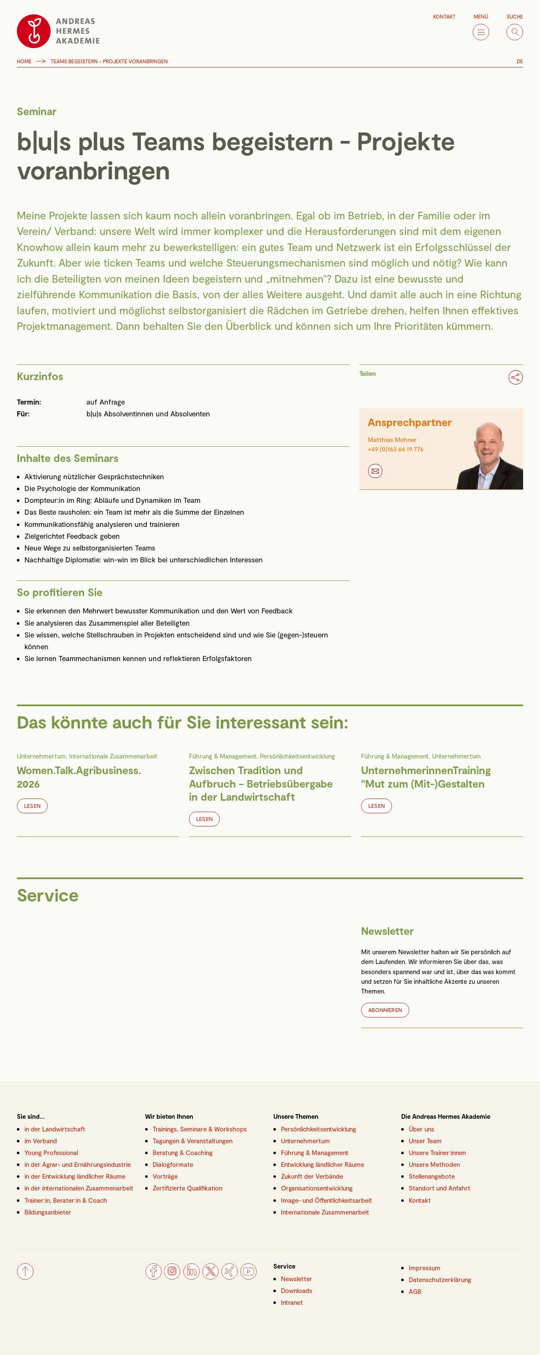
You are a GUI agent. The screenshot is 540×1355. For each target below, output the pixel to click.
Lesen (32, 805)
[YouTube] (248, 1277)
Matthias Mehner (392, 439)
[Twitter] (210, 1277)
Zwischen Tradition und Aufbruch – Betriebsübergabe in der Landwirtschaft (261, 783)
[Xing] (229, 1277)
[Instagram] (172, 1277)
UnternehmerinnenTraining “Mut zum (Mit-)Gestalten (426, 776)
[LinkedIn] (191, 1277)
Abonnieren (385, 1010)
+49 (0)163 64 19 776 (396, 449)
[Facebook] (153, 1277)
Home (24, 61)
